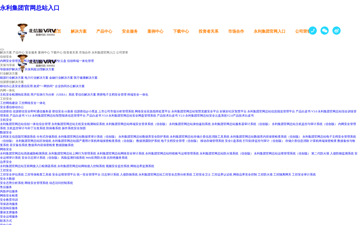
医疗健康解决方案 (86, 77)
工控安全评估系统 (12, 174)
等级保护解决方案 (12, 69)
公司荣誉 (303, 31)
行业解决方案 (9, 73)
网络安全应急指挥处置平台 (153, 111)
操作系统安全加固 (74, 128)
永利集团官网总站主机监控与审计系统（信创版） (304, 124)
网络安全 (6, 149)
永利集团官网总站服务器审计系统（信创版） (241, 124)
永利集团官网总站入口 (30, 8)
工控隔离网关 (282, 174)
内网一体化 (7, 90)
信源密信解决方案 (12, 82)
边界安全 (6, 162)
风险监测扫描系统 (73, 157)
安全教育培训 (9, 199)
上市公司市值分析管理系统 (116, 111)
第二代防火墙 (320, 153)
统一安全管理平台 (89, 174)
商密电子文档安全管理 (112, 94)
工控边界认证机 (222, 174)
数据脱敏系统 (65, 145)
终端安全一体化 (137, 94)
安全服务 (130, 31)
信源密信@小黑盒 (86, 111)
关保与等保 (7, 65)
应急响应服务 (9, 208)
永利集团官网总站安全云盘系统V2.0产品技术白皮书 (219, 115)
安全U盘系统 (233, 141)
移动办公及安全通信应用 (16, 86)
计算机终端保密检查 (323, 141)
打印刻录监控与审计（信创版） (264, 141)
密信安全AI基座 (62, 111)
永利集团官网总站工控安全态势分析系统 (165, 174)
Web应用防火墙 (96, 157)
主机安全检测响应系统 (15, 94)
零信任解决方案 (85, 94)
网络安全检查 (9, 195)
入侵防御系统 (129, 174)
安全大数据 (7, 178)
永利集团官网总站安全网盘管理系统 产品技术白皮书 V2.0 (146, 115)
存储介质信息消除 (297, 141)
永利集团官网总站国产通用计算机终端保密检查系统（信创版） (94, 141)
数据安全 (6, 132)
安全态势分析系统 (12, 183)
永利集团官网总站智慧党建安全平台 (195, 111)
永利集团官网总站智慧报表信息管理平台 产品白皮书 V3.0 (70, 115)
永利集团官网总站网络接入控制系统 (81, 166)
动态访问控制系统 (61, 183)
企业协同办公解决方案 (70, 86)
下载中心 (181, 31)
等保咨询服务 (9, 204)
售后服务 (6, 187)
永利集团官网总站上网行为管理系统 (72, 153)
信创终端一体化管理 (80, 61)
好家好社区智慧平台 (233, 111)
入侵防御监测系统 (342, 153)
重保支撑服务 (9, 212)
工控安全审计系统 (304, 174)
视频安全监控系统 (118, 166)
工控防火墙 (265, 174)
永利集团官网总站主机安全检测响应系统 (78, 124)
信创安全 (6, 56)
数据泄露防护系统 (148, 141)
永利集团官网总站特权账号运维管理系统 (172, 153)
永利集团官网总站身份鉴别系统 (190, 124)
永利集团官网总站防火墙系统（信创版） (226, 153)
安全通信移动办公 (12, 107)
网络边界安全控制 (245, 174)
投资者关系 (208, 31)
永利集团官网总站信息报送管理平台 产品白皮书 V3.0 (282, 111)
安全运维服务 (9, 216)
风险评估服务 (9, 191)
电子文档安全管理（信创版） (180, 141)
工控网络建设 (9, 103)
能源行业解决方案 (12, 77)
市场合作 (236, 31)
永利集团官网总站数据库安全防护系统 (143, 136)
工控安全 (6, 98)
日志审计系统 (110, 174)
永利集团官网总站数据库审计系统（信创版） (88, 136)
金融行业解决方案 (61, 77)
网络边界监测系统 (142, 166)
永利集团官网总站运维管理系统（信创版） (282, 153)
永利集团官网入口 (270, 31)
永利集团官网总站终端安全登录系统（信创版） (137, 124)
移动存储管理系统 (212, 141)
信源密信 (6, 111)
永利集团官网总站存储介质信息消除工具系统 (199, 136)
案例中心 (155, 31)
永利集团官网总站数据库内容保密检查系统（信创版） (266, 136)
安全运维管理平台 (64, 174)
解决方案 (79, 31)
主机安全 (6, 120)
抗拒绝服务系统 (117, 157)
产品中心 (104, 31)
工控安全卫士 (202, 174)
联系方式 (6, 221)
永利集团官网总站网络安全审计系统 (120, 153)
